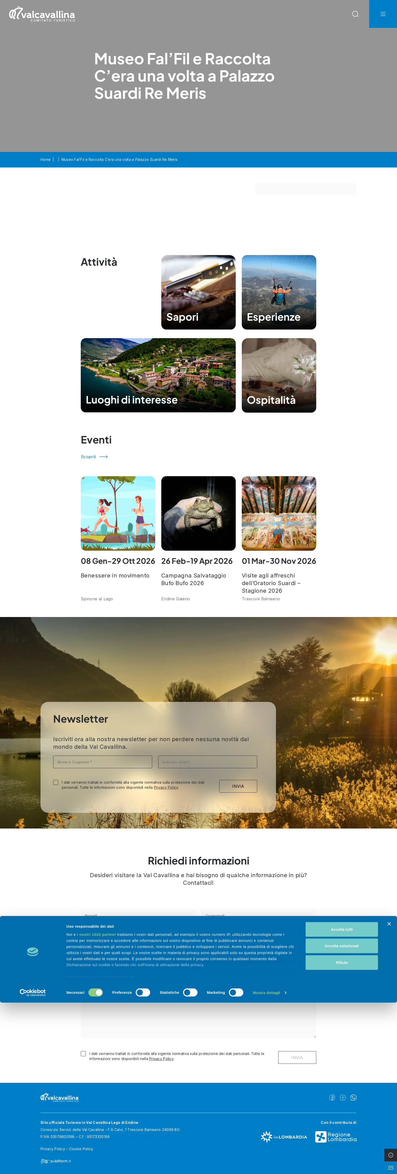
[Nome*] (138, 915)
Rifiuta (342, 1134)
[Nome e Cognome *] (102, 762)
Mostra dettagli (266, 1164)
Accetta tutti (342, 1101)
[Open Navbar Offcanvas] (383, 14)
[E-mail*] (259, 940)
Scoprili (88, 456)
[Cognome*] (259, 915)
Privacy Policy (166, 787)
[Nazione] (198, 964)
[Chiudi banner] (389, 1095)
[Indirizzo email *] (207, 762)
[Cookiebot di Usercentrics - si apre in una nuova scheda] (33, 1164)
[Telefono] (138, 940)
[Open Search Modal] (355, 14)
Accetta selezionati (342, 1117)
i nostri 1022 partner (96, 1106)
